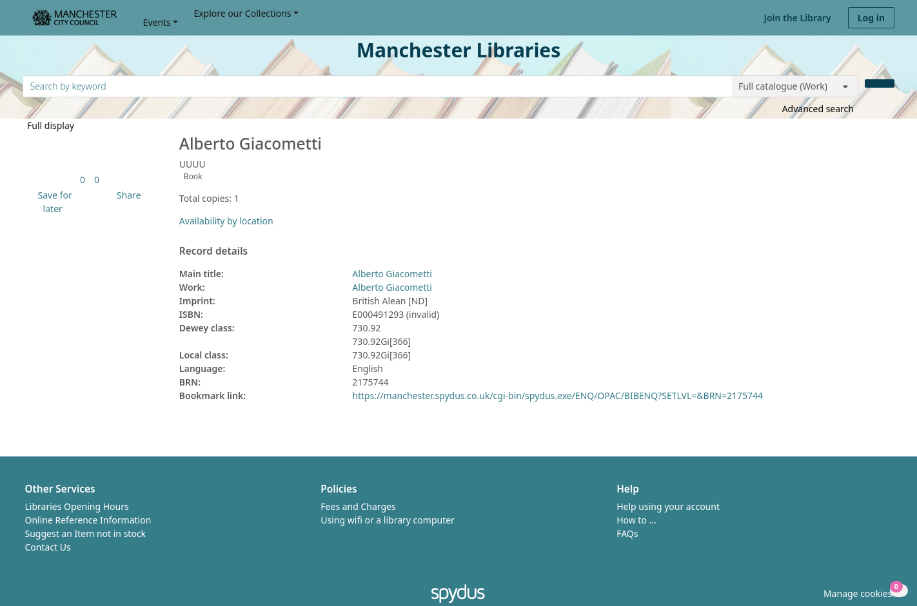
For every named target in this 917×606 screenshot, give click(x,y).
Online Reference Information (88, 520)
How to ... (636, 520)
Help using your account (668, 506)
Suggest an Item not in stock (85, 533)
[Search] (879, 83)
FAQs (627, 533)
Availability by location (226, 221)
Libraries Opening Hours (77, 506)
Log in (871, 18)
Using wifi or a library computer (387, 520)
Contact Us (48, 547)
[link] (82, 179)
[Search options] (795, 86)
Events (157, 22)
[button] (53, 201)
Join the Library (797, 18)
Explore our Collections (242, 13)
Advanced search (818, 109)
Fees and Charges (357, 506)
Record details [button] (213, 251)
